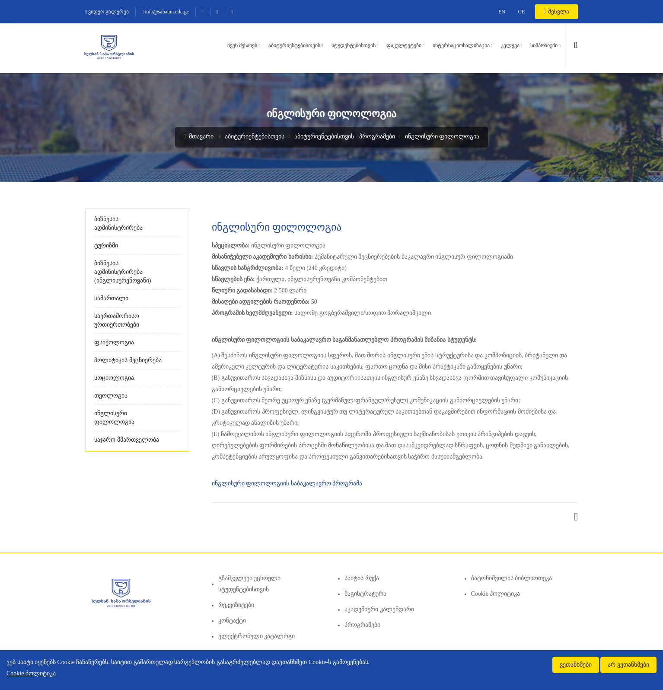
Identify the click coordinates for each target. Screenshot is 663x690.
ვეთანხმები (576, 664)
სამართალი (111, 298)
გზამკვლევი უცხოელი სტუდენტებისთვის (249, 584)
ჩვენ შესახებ (242, 45)
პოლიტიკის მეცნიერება (128, 360)
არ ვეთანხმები (628, 664)
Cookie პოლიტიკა (495, 594)
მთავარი (199, 136)
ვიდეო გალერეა (107, 12)
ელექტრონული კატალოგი (256, 636)
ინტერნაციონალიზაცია (461, 45)
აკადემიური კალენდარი (379, 609)
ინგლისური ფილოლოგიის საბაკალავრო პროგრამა (288, 483)
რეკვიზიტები (236, 605)
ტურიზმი (106, 245)
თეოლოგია (111, 395)
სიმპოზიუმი (544, 45)
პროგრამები (362, 625)
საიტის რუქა (361, 578)
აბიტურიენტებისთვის (294, 45)
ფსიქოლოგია (114, 342)
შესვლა (556, 11)
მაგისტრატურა (365, 594)
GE (521, 12)
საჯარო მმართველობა (126, 439)
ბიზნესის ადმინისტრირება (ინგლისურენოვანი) (122, 272)
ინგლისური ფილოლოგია (442, 136)
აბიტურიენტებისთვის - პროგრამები (344, 136)
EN (501, 12)
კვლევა (510, 45)
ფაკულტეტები (403, 45)
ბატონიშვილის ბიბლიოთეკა (511, 578)
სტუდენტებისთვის (354, 45)
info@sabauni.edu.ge (165, 12)
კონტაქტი (232, 620)
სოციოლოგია (114, 378)
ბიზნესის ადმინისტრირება (118, 223)
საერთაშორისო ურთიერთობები (116, 320)
